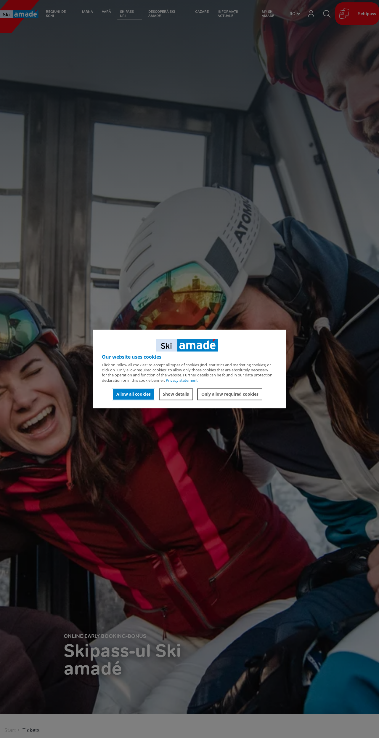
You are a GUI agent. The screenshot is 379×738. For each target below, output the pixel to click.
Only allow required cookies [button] (229, 394)
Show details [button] (176, 394)
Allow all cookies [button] (133, 394)
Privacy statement (182, 380)
